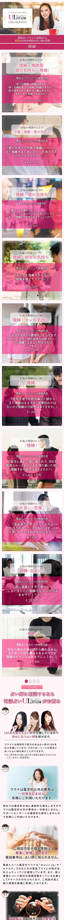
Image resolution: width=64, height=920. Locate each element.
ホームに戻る (32, 687)
